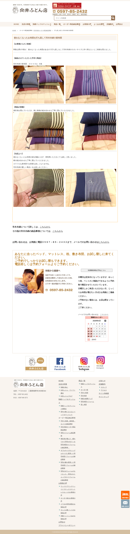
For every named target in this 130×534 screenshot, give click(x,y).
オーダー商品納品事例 (71, 24)
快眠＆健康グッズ (87, 398)
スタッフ (104, 387)
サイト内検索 (104, 393)
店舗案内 (110, 24)
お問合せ (119, 24)
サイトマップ (104, 397)
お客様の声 (87, 24)
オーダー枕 (84, 390)
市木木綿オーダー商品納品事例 (42, 30)
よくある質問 (99, 24)
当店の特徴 (26, 24)
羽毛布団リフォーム (87, 401)
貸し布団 (84, 404)
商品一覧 (57, 24)
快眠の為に (64, 387)
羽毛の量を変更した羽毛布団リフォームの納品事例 (68, 465)
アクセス (104, 390)
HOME (16, 24)
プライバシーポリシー (67, 525)
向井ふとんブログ (66, 396)
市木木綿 (84, 396)
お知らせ (102, 381)
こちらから (45, 227)
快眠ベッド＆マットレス (42, 24)
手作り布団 (84, 393)
